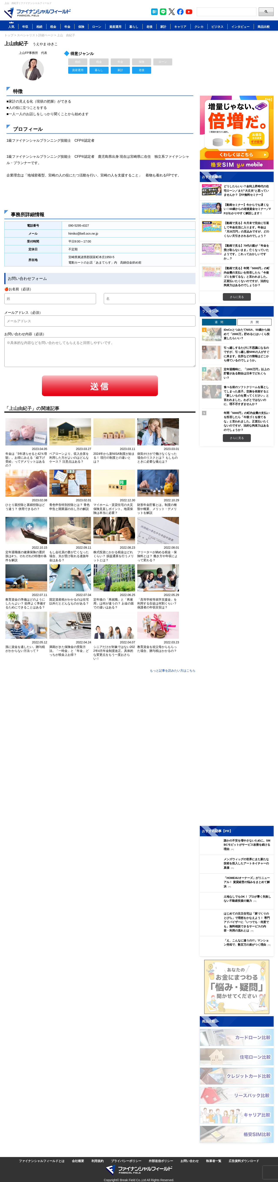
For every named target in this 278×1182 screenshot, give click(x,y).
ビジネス (217, 26)
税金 (53, 26)
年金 (67, 26)
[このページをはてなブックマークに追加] (154, 11)
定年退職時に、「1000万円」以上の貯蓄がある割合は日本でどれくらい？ (247, 373)
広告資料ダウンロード (244, 1160)
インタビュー (240, 26)
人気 (11, 26)
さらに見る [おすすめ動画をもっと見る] (237, 297)
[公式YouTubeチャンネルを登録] (189, 11)
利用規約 (97, 1160)
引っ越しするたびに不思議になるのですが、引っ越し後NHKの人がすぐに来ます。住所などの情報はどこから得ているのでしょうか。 (246, 354)
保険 (81, 26)
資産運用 (115, 26)
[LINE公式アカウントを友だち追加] (163, 11)
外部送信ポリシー (161, 1160)
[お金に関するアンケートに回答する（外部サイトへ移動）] (237, 987)
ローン (96, 26)
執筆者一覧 (213, 1160)
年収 (25, 26)
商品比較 (264, 26)
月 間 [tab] (254, 322)
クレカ (199, 26)
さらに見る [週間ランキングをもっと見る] (237, 438)
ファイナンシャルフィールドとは (42, 1160)
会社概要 (78, 1160)
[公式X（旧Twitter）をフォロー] (171, 11)
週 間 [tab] (219, 322)
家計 (163, 26)
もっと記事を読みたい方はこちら (172, 670)
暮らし (133, 26)
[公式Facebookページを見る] (180, 11)
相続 (39, 26)
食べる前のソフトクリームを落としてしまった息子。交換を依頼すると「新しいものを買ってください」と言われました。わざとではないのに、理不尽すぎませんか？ (246, 395)
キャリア (180, 26)
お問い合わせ (189, 1160)
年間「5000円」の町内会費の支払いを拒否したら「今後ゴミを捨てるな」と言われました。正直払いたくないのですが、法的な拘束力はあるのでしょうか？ (247, 421)
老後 (149, 26)
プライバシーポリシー (126, 1160)
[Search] (226, 11)
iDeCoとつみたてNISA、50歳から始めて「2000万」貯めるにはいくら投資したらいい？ (247, 333)
